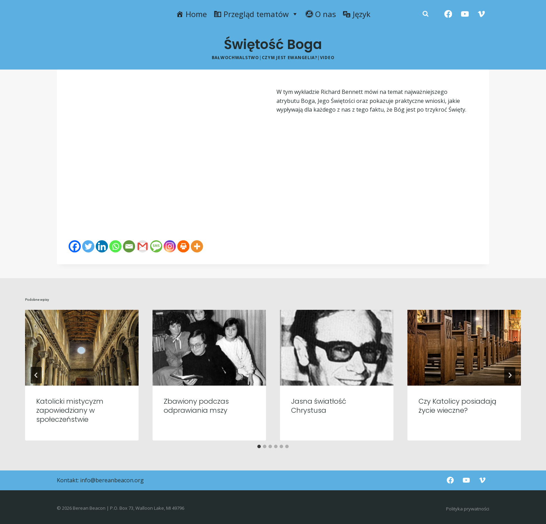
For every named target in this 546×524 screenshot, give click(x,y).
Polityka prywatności (467, 509)
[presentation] (82, 347)
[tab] (259, 446)
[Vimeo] (481, 14)
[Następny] (509, 375)
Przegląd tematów (261, 14)
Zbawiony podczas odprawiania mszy (196, 405)
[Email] (129, 246)
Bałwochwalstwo (235, 58)
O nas (325, 14)
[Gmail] (142, 246)
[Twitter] (88, 246)
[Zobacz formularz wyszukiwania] (425, 14)
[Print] (183, 246)
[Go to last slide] (36, 375)
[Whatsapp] (115, 246)
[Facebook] (448, 14)
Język (361, 14)
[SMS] (156, 246)
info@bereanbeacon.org (112, 480)
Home (196, 14)
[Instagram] (170, 246)
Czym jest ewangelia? (289, 58)
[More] (197, 246)
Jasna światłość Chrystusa (318, 405)
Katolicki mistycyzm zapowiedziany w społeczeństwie (69, 410)
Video (327, 58)
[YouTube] (465, 14)
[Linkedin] (102, 246)
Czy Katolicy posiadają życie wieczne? (458, 405)
